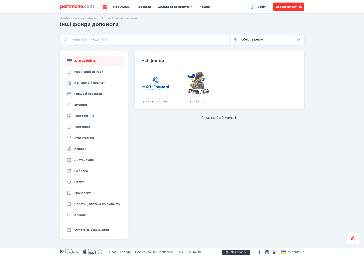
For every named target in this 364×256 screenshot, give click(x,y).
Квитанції (166, 252)
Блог (112, 252)
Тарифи (126, 252)
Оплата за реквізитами (175, 6)
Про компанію (145, 252)
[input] (145, 40)
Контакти (194, 252)
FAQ (180, 252)
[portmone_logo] (77, 7)
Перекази (143, 6)
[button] (267, 40)
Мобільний (121, 6)
